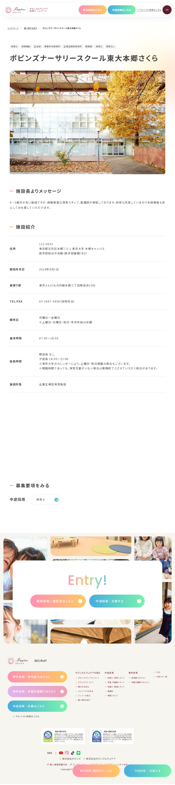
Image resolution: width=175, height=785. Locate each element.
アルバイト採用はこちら (150, 9)
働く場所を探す (30, 28)
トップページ (13, 28)
